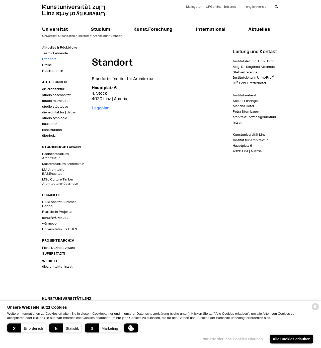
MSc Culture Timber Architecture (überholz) (60, 181)
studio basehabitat (56, 95)
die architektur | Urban (59, 112)
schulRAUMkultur (56, 218)
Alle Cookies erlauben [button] (291, 339)
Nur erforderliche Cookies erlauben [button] (232, 339)
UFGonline (213, 7)
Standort (116, 35)
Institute (84, 35)
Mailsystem (194, 7)
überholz (48, 135)
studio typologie (54, 118)
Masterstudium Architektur (63, 164)
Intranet (230, 7)
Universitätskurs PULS (59, 229)
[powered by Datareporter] (315, 309)
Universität (49, 35)
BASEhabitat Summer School (59, 204)
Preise (47, 65)
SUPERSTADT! (53, 253)
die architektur (53, 89)
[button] (26, 327)
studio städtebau (55, 106)
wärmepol (49, 223)
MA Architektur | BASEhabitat (54, 172)
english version (257, 7)
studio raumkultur (56, 101)
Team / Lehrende (55, 53)
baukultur (49, 124)
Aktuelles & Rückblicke (59, 47)
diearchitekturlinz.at (57, 266)
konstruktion (52, 130)
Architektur (100, 35)
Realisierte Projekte (56, 212)
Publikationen (52, 71)
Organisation (66, 35)
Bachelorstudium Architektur (55, 156)
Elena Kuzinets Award (58, 248)
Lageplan (100, 108)
